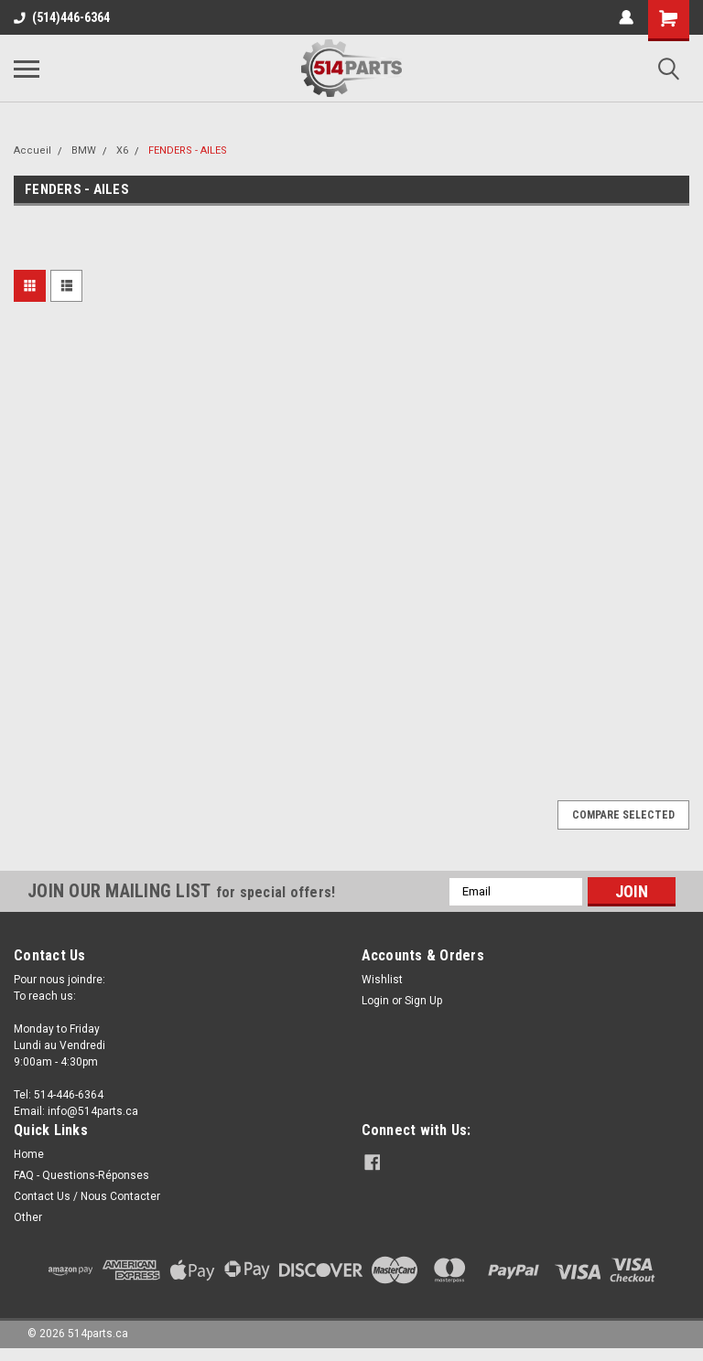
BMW (83, 150)
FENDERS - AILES (187, 150)
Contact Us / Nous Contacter (87, 1196)
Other (28, 1217)
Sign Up (423, 1000)
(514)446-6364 (62, 17)
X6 (122, 150)
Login (375, 1000)
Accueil (32, 150)
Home (29, 1154)
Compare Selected (623, 815)
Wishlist (382, 979)
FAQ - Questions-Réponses (81, 1175)
